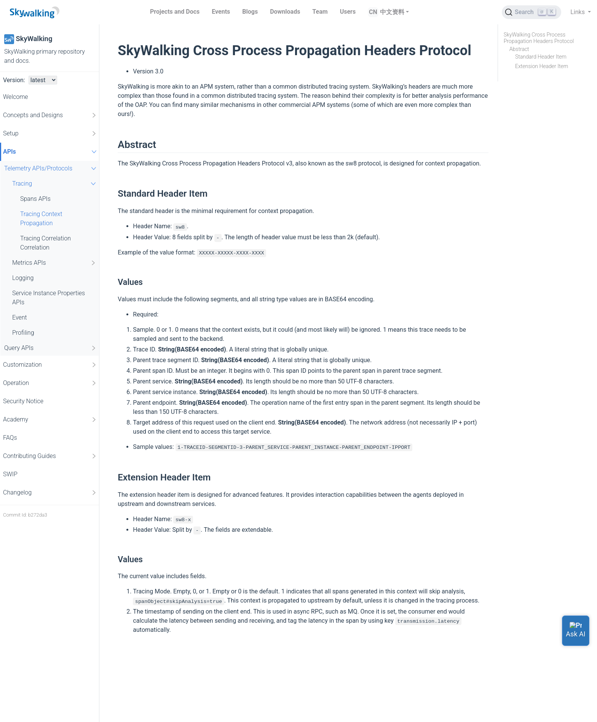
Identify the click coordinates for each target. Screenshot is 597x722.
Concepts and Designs (50, 115)
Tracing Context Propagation (41, 218)
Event (19, 317)
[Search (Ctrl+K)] (531, 12)
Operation (50, 383)
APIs (51, 151)
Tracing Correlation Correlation (45, 243)
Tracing (55, 183)
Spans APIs (35, 198)
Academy (50, 419)
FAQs (10, 437)
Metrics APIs (54, 262)
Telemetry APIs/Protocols (51, 168)
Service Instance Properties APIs (48, 297)
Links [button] (578, 12)
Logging (23, 277)
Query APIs (50, 348)
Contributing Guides (50, 456)
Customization (50, 364)
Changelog (50, 492)
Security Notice (23, 401)
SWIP (10, 474)
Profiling (23, 332)
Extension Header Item (541, 66)
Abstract (519, 49)
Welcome (15, 96)
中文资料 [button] (392, 12)
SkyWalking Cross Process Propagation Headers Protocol (539, 38)
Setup (50, 133)
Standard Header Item (541, 57)
